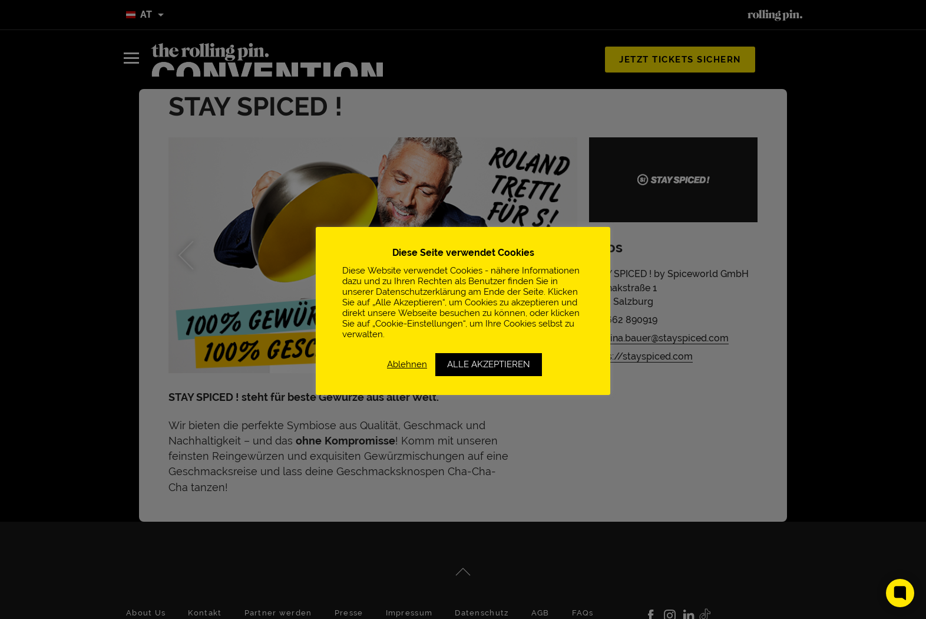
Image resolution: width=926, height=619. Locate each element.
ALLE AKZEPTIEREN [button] (488, 364)
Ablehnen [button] (407, 364)
